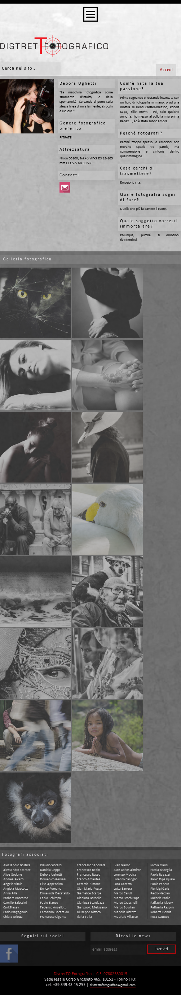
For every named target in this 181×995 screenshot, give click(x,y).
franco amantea (89, 879)
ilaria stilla (84, 917)
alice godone (12, 875)
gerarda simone (89, 884)
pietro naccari (160, 893)
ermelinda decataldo (55, 893)
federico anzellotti (53, 908)
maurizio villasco (126, 917)
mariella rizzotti (125, 912)
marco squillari (124, 908)
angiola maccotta (15, 889)
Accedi (166, 69)
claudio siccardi (51, 865)
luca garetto (123, 884)
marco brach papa (127, 898)
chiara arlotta (13, 917)
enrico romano (50, 889)
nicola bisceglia (161, 870)
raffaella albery (161, 903)
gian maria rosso (89, 889)
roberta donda (161, 912)
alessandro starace (17, 870)
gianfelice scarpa (89, 893)
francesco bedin (88, 870)
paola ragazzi (160, 875)
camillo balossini (15, 903)
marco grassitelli (125, 903)
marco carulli (123, 893)
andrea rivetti (13, 879)
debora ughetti (51, 875)
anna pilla (10, 893)
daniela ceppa (50, 870)
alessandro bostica (16, 865)
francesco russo (88, 875)
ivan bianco (122, 865)
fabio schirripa (50, 898)
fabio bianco (49, 903)
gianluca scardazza (90, 903)
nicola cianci (159, 865)
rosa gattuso (159, 917)
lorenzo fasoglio (125, 879)
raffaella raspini (162, 908)
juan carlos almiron (127, 870)
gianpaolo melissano (92, 908)
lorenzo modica (125, 875)
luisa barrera (123, 889)
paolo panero (159, 884)
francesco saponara (91, 865)
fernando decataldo (54, 912)
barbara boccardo (15, 898)
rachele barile (160, 898)
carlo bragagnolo (15, 912)
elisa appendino (51, 884)
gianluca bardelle (89, 898)
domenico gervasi (53, 879)
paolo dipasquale (162, 879)
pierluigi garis (159, 889)
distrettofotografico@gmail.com (113, 985)
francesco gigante (53, 917)
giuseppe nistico (89, 912)
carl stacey (11, 908)
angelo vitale (12, 884)
